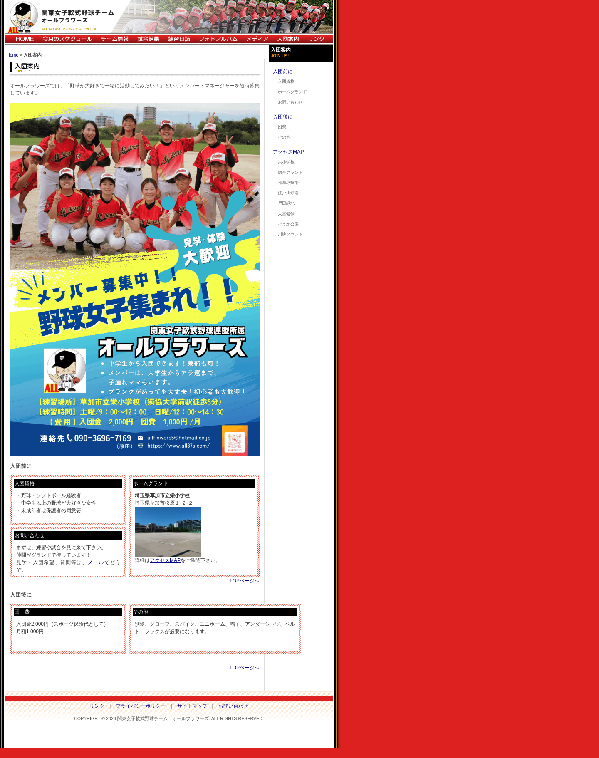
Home (12, 54)
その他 (284, 137)
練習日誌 (178, 39)
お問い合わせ (290, 102)
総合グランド (290, 172)
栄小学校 (286, 162)
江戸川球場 (288, 193)
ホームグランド (292, 91)
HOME (21, 39)
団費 (282, 126)
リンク (318, 39)
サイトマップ (192, 706)
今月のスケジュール (67, 39)
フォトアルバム (218, 39)
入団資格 (286, 81)
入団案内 (287, 39)
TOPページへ (245, 581)
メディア (257, 39)
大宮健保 (286, 213)
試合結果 (148, 39)
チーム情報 (115, 39)
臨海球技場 (288, 182)
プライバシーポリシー (141, 706)
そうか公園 (288, 224)
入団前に (283, 71)
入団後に (283, 117)
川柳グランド (290, 234)
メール (96, 562)
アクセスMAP (165, 560)
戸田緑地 (286, 203)
